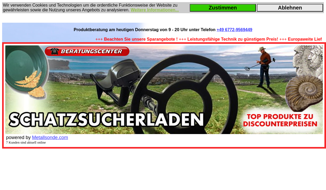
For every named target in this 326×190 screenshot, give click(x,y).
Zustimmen (223, 8)
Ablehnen (290, 8)
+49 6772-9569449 (234, 29)
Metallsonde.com (50, 137)
